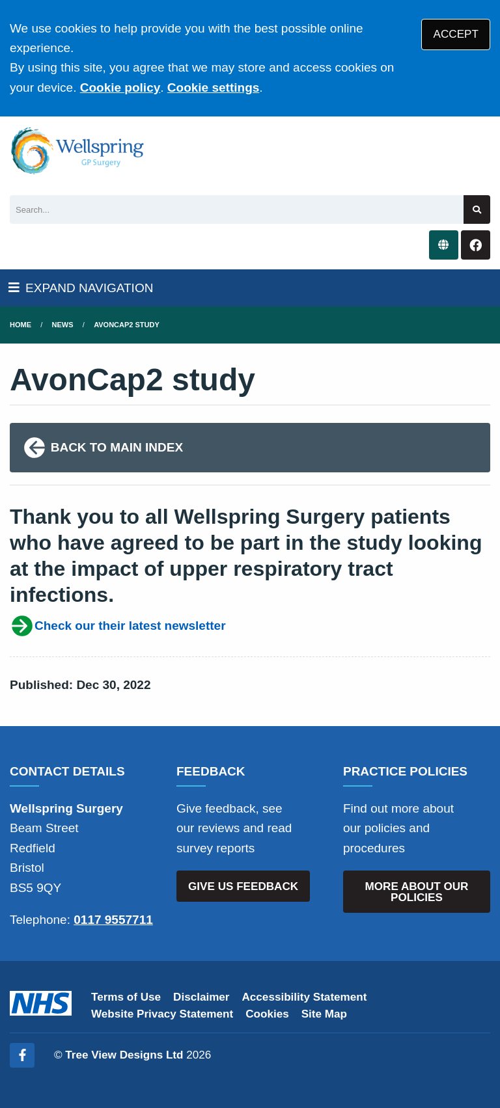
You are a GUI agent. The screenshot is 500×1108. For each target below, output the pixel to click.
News (63, 325)
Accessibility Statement (304, 997)
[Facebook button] (475, 245)
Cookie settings (213, 87)
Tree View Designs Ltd (124, 1055)
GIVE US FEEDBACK (243, 886)
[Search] (237, 209)
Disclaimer (201, 997)
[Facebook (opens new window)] (22, 1055)
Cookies (267, 1014)
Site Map (324, 1014)
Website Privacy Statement (162, 1014)
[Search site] (477, 209)
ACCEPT (456, 34)
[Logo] (78, 151)
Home (20, 325)
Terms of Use (126, 997)
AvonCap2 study (127, 325)
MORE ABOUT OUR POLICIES (417, 892)
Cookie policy (120, 87)
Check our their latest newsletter (118, 626)
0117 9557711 (113, 919)
